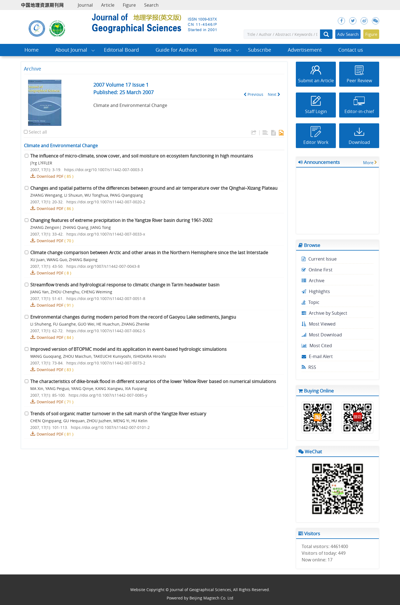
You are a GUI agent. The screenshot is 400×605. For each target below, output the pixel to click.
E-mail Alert (317, 356)
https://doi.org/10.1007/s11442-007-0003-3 (103, 169)
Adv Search (348, 34)
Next (274, 94)
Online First (317, 270)
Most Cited (317, 345)
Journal (85, 5)
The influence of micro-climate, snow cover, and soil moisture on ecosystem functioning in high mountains (141, 156)
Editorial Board (121, 50)
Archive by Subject (324, 313)
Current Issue (319, 259)
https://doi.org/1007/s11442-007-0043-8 (103, 266)
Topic (310, 302)
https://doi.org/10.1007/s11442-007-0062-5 (105, 330)
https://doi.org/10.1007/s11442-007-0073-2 (105, 363)
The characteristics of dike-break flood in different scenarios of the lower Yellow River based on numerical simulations (153, 381)
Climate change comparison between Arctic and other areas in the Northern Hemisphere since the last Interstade (149, 252)
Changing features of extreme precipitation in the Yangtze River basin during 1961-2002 (121, 220)
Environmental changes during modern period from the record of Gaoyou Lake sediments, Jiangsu (133, 317)
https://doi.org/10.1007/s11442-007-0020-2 (105, 201)
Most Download (322, 335)
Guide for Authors (176, 50)
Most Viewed (319, 324)
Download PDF (50, 176)
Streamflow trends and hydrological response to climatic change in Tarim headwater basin (124, 285)
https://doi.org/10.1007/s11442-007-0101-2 (110, 427)
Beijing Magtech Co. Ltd (211, 598)
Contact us (350, 50)
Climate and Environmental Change (130, 105)
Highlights (316, 291)
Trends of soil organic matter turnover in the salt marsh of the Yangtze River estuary (118, 414)
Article (107, 5)
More (368, 162)
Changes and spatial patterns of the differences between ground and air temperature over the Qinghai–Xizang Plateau (154, 188)
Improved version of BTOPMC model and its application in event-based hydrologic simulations (128, 349)
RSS (309, 367)
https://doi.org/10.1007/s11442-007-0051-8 (105, 298)
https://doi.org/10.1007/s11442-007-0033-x (105, 234)
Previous (253, 94)
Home (31, 50)
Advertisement (305, 50)
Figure (129, 5)
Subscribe (259, 50)
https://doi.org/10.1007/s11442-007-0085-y (108, 395)
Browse (222, 50)
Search (151, 5)
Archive (313, 281)
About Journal (71, 50)
